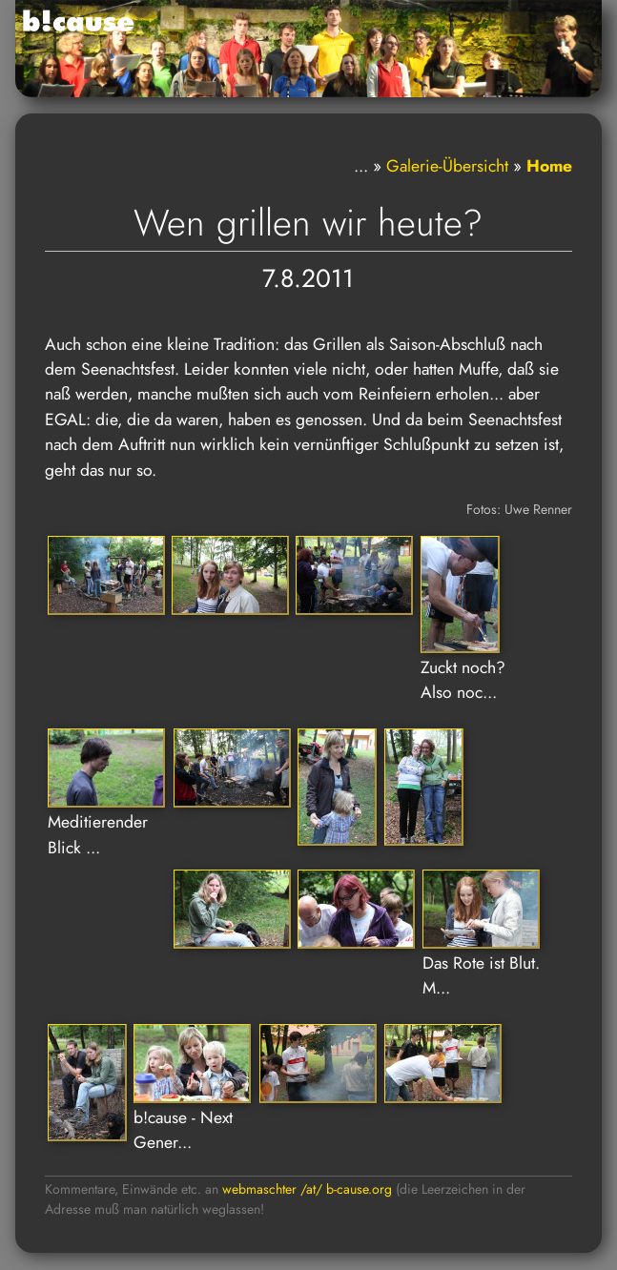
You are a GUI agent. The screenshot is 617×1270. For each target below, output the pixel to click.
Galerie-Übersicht (447, 166)
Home (549, 166)
